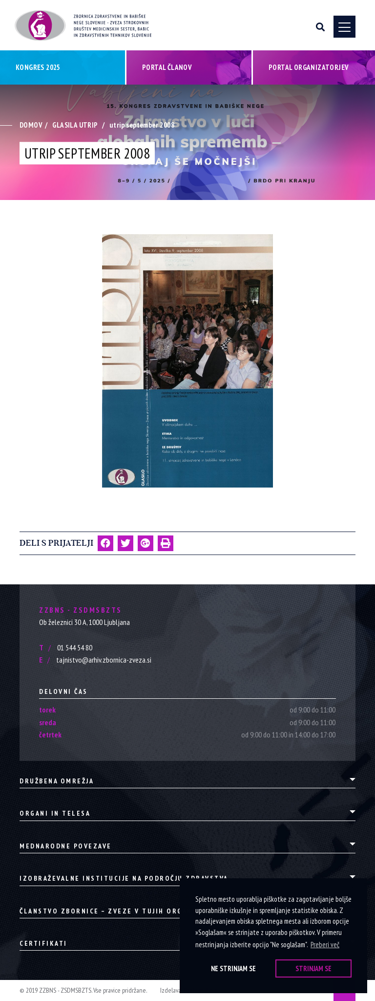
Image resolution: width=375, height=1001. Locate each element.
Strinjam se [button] (313, 968)
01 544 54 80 (65, 647)
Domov (31, 125)
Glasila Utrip (75, 125)
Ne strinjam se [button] (233, 968)
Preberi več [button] (325, 944)
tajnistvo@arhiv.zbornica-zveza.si (95, 660)
